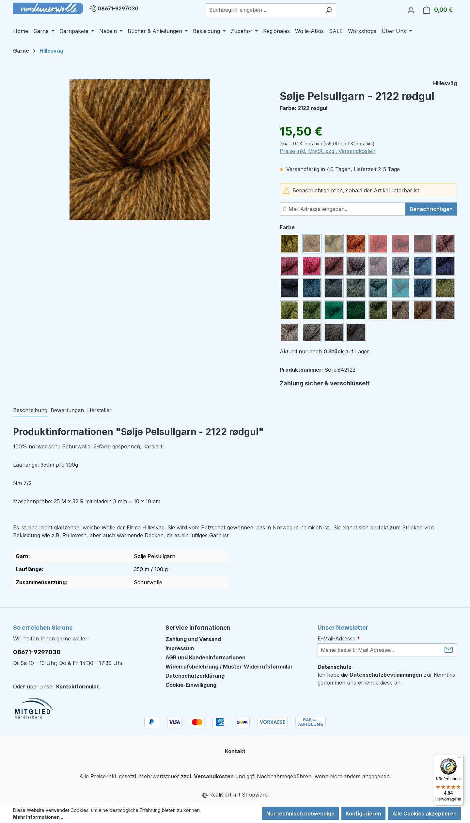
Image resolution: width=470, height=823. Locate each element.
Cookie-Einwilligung (190, 685)
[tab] (30, 410)
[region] (140, 149)
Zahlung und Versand (193, 639)
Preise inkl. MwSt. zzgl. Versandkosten (327, 151)
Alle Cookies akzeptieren (424, 813)
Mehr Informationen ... (39, 817)
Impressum (179, 648)
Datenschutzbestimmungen (386, 674)
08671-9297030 (118, 8)
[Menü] (459, 759)
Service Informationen (197, 627)
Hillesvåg (445, 83)
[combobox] (263, 9)
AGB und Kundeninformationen (205, 657)
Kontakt (235, 751)
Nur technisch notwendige (300, 813)
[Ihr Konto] (411, 9)
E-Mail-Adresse (339, 638)
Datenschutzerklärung (195, 675)
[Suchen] (328, 9)
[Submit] (448, 649)
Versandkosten (214, 776)
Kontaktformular (77, 686)
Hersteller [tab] (99, 410)
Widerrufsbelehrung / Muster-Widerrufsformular (229, 666)
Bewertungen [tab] (67, 410)
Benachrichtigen (431, 209)
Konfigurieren (363, 813)
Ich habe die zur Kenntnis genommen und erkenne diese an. (386, 678)
